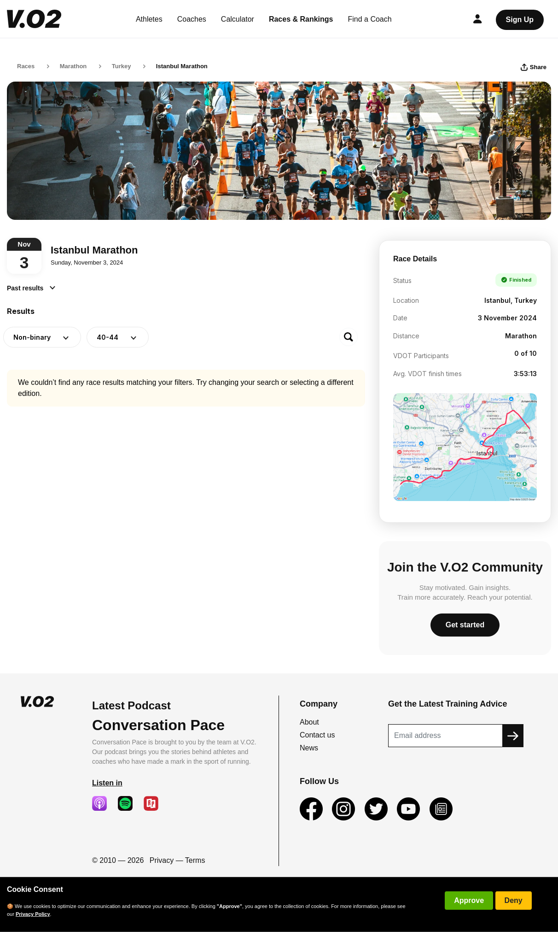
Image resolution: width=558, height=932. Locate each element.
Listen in (107, 783)
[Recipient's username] (445, 735)
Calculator (237, 19)
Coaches (191, 19)
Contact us (317, 735)
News (309, 748)
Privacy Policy (33, 914)
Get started (465, 625)
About (309, 722)
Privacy (162, 860)
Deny (514, 900)
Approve (469, 900)
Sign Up (520, 20)
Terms (195, 860)
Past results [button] (31, 288)
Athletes (149, 19)
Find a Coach (370, 19)
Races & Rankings (301, 19)
